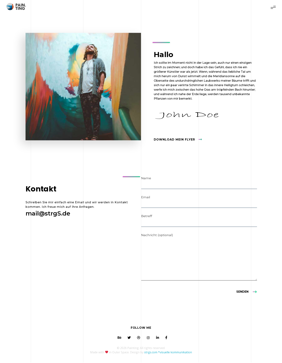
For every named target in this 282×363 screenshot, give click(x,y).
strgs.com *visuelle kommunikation (168, 353)
